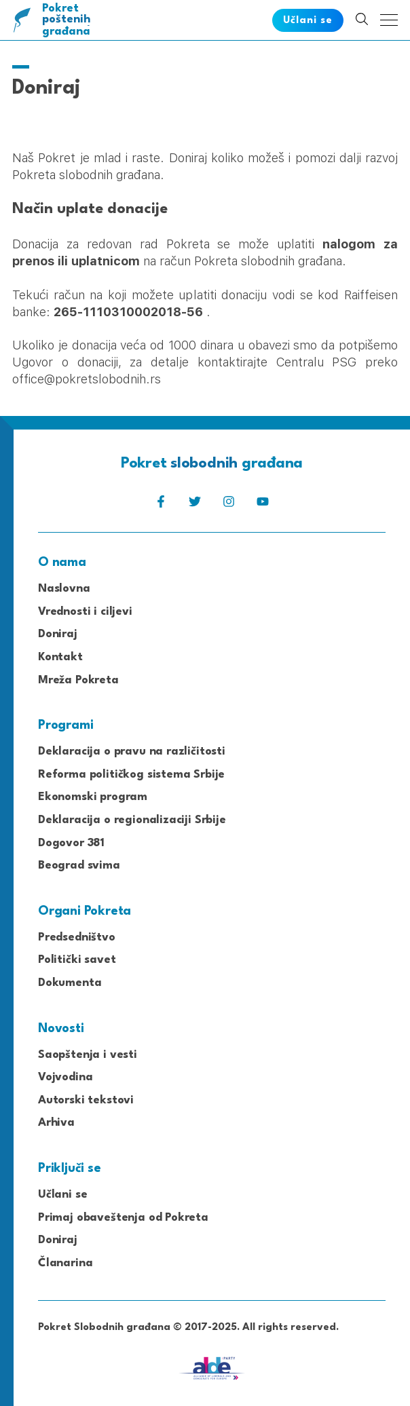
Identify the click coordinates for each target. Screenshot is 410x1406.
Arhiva (56, 1122)
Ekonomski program (92, 797)
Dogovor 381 (71, 843)
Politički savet (76, 960)
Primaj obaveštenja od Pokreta (123, 1217)
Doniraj (57, 634)
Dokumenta (69, 983)
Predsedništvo (76, 937)
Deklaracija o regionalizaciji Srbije (132, 820)
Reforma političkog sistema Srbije (131, 774)
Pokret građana (69, 20)
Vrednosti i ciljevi (85, 612)
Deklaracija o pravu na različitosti (131, 751)
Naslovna (64, 588)
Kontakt (60, 657)
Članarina (65, 1263)
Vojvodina (65, 1077)
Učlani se (62, 1194)
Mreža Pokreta (78, 680)
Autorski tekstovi (86, 1100)
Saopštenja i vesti (87, 1055)
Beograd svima (79, 865)
